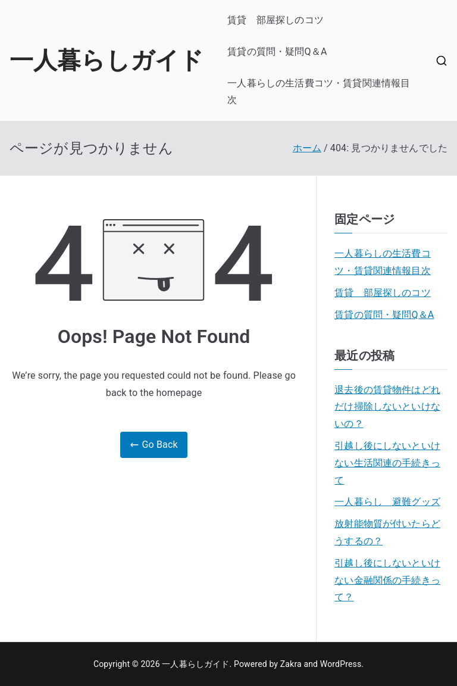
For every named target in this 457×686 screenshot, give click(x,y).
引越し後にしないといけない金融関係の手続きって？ (387, 580)
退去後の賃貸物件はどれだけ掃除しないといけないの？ (387, 407)
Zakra (291, 664)
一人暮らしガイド (107, 60)
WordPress (340, 664)
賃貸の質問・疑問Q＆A (277, 51)
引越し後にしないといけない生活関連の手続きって (387, 463)
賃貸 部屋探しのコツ (275, 20)
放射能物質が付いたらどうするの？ (387, 532)
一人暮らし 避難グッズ (387, 501)
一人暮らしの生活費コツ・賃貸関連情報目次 (318, 91)
